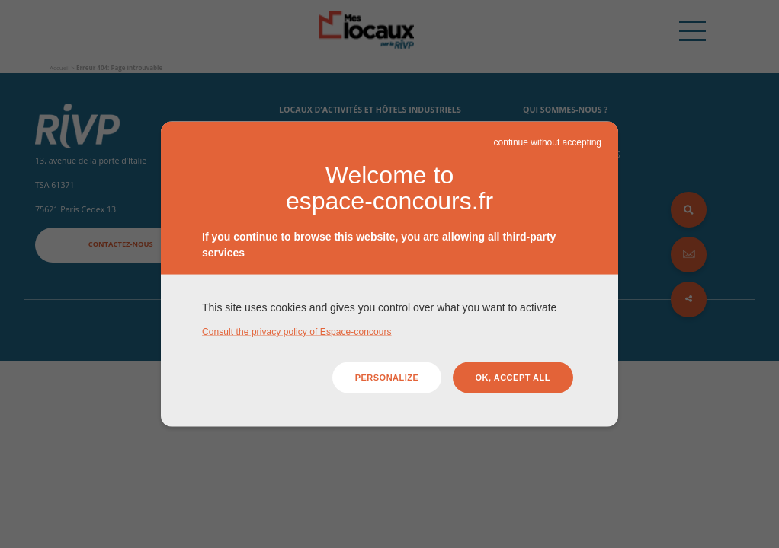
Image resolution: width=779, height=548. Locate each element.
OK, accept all (513, 377)
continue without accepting (547, 142)
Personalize (387, 377)
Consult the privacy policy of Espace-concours (297, 331)
